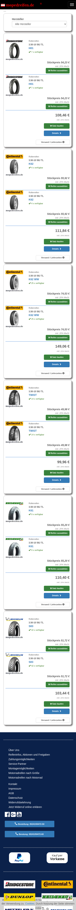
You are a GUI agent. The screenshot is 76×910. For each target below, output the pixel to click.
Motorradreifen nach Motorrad (25, 777)
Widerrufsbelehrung (19, 802)
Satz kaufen (57, 126)
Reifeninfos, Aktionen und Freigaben (29, 754)
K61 (31, 510)
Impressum (14, 788)
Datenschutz (15, 797)
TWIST (33, 394)
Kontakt (12, 784)
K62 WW (34, 279)
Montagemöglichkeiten (21, 768)
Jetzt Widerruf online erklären (25, 807)
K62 (31, 163)
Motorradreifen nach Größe (23, 773)
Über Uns (13, 750)
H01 (31, 48)
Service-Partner (17, 763)
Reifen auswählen (58, 70)
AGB (11, 793)
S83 (31, 626)
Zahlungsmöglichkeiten (21, 759)
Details (56, 133)
